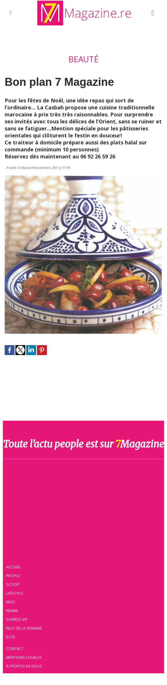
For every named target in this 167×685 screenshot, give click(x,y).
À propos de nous (24, 666)
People (13, 575)
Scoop (13, 584)
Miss (10, 601)
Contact (15, 648)
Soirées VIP (17, 619)
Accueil (14, 566)
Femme (12, 610)
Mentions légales (24, 657)
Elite (10, 636)
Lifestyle (15, 593)
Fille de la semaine (24, 628)
